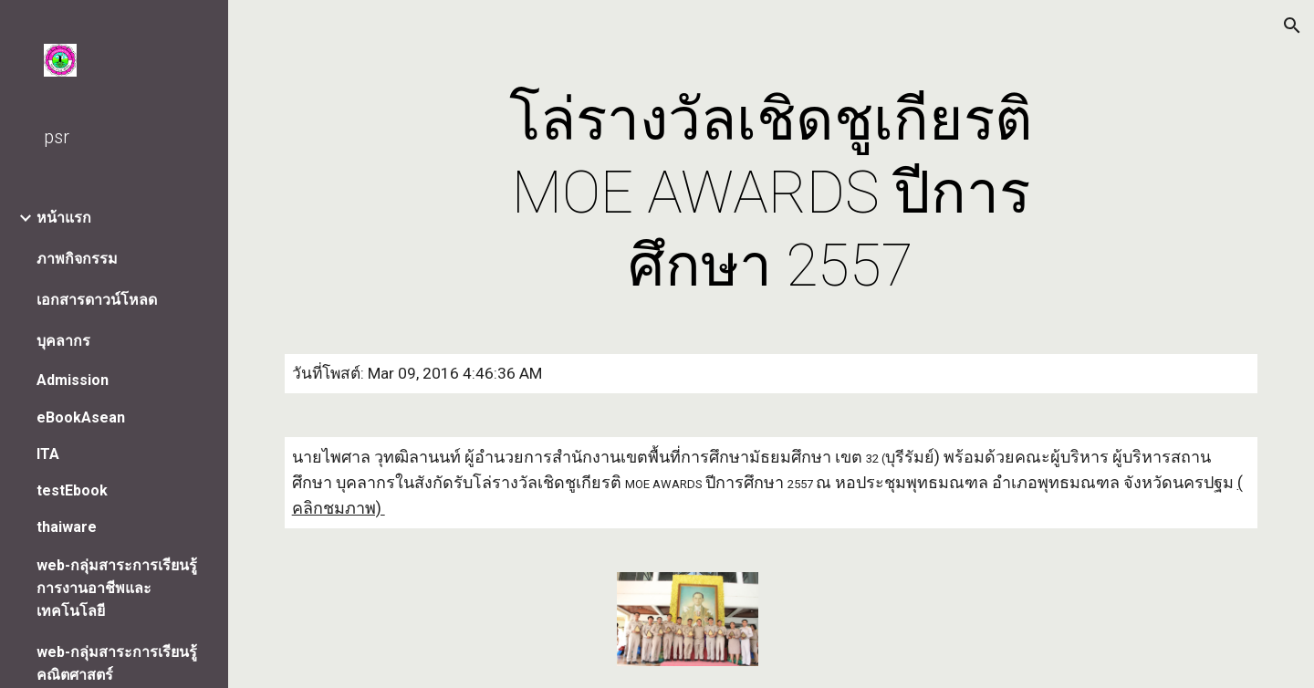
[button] (1292, 25)
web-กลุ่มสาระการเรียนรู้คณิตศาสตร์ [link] (116, 663)
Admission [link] (72, 380)
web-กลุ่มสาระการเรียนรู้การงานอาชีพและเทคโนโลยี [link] (116, 588)
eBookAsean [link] (80, 417)
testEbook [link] (72, 490)
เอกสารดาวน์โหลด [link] (96, 299)
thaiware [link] (66, 527)
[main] (771, 193)
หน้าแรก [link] (63, 217)
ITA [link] (47, 454)
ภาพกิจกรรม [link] (77, 258)
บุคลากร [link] (63, 340)
